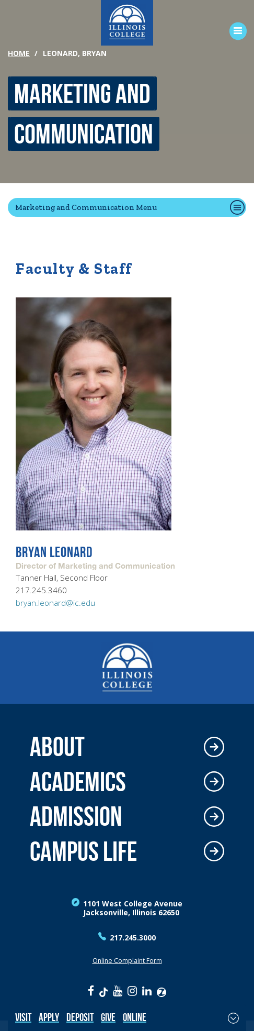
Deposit (80, 1017)
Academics (78, 782)
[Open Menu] (234, 31)
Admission (76, 816)
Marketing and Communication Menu (86, 207)
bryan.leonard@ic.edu (55, 602)
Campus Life (83, 852)
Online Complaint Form (127, 961)
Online (134, 1017)
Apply (49, 1017)
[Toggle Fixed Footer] (233, 1018)
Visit (23, 1017)
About (57, 747)
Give (108, 1017)
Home (19, 53)
